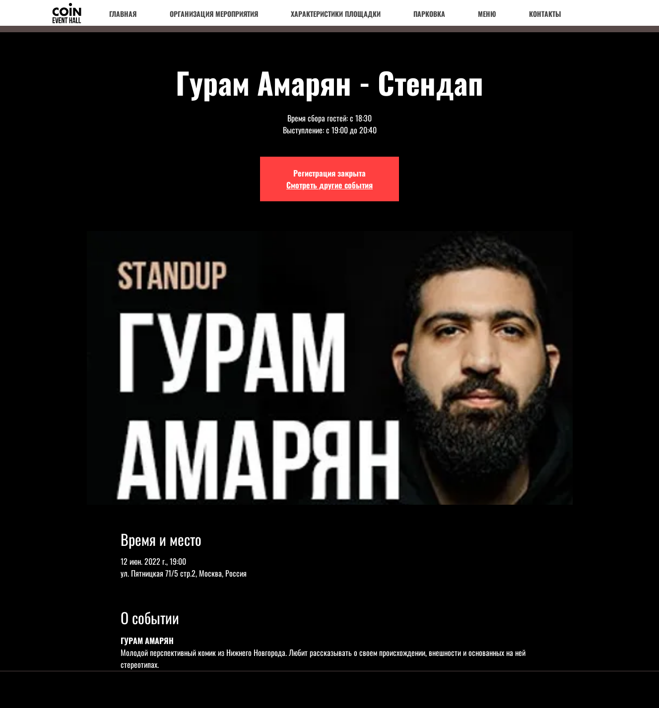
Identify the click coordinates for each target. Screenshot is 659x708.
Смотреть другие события (329, 185)
